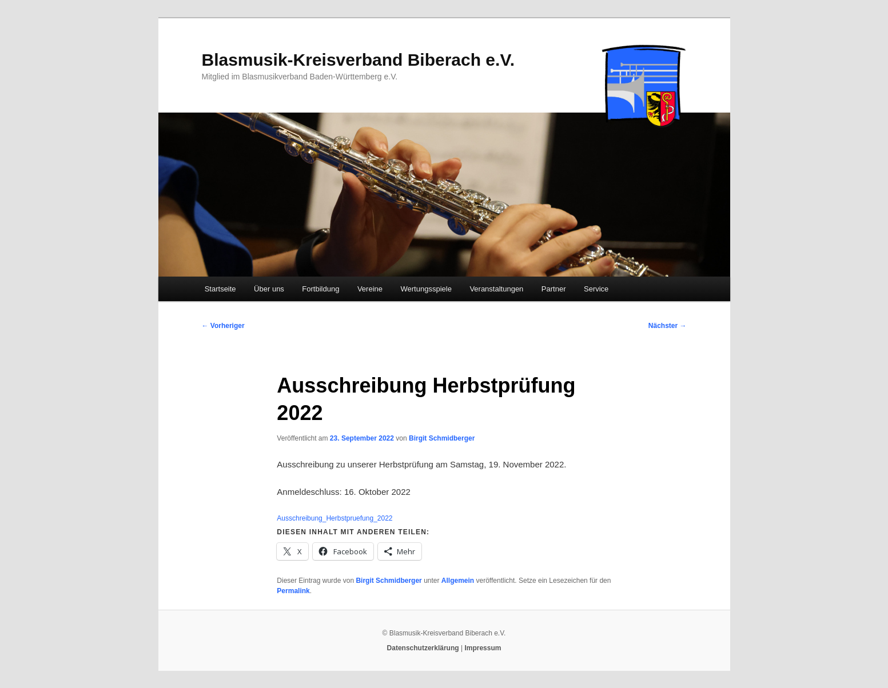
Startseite (220, 289)
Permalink (293, 591)
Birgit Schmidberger (442, 438)
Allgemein (457, 581)
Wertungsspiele (426, 289)
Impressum (482, 648)
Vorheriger (223, 326)
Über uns (269, 289)
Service (596, 289)
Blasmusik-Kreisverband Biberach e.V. (358, 59)
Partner (553, 289)
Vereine (370, 289)
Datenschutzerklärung (423, 648)
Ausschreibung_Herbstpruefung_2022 (334, 518)
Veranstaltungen (496, 289)
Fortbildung (320, 289)
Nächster (667, 326)
